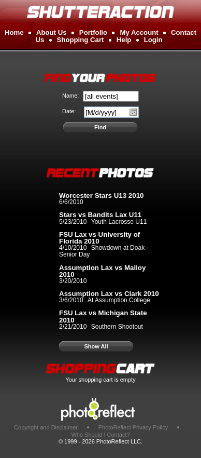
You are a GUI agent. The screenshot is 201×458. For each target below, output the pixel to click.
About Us (51, 32)
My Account (139, 32)
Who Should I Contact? (100, 435)
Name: (70, 95)
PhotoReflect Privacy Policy (133, 427)
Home (14, 32)
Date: (69, 111)
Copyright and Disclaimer (46, 427)
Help (124, 40)
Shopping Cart (80, 40)
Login (153, 40)
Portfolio (93, 32)
